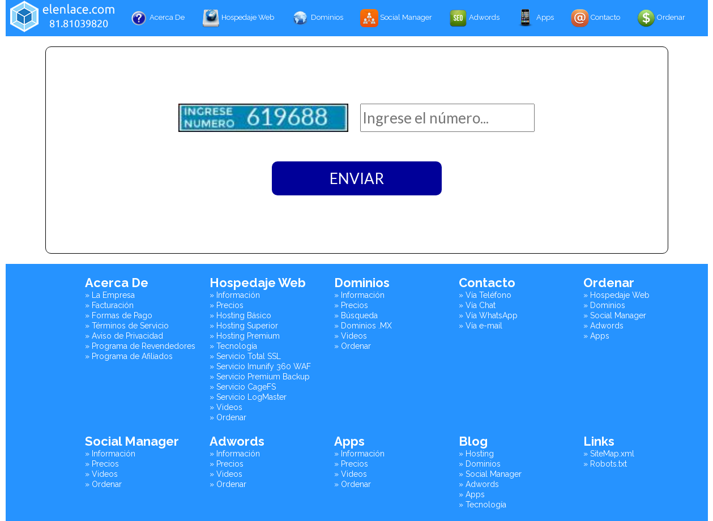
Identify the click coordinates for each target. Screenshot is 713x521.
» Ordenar (228, 417)
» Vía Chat (477, 305)
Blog (473, 441)
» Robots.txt (605, 463)
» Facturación (109, 305)
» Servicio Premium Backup (260, 376)
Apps (535, 18)
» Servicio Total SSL (245, 356)
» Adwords (603, 325)
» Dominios (604, 305)
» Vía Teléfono (485, 295)
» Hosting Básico (240, 315)
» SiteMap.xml (608, 453)
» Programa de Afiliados (129, 356)
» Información (235, 295)
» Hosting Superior (244, 325)
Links (598, 441)
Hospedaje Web (238, 18)
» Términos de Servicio (127, 325)
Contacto (595, 18)
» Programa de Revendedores (140, 346)
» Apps (596, 335)
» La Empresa (110, 295)
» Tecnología (233, 346)
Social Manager (396, 18)
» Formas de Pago (118, 315)
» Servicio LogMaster (248, 397)
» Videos (226, 407)
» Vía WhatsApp (488, 315)
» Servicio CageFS (243, 386)
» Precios (227, 305)
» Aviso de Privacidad (124, 335)
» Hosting (476, 453)
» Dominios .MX (363, 325)
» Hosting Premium (245, 335)
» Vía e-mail (480, 325)
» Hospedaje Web (616, 295)
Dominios (317, 18)
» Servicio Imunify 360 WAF (260, 366)
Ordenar (661, 18)
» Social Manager (614, 315)
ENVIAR (357, 178)
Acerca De (157, 18)
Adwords (474, 18)
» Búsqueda (356, 315)
